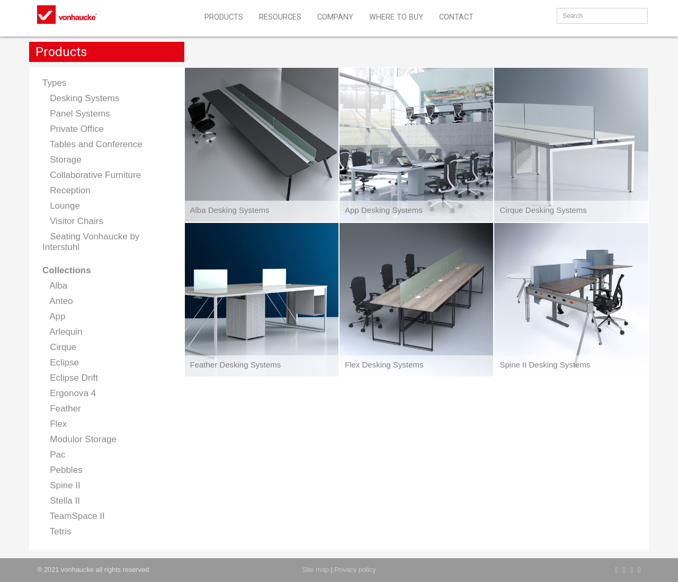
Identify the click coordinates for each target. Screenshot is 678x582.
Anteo (57, 301)
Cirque (59, 347)
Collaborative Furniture (91, 175)
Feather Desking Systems (235, 364)
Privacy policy (355, 570)
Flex (54, 424)
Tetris (56, 531)
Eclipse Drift (70, 378)
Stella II (61, 501)
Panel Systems (76, 114)
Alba (54, 286)
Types (54, 83)
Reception (66, 190)
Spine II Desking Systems (544, 364)
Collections (66, 270)
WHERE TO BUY (396, 17)
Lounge (61, 206)
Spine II (61, 485)
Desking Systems (81, 98)
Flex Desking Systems (384, 364)
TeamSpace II (73, 516)
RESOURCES (280, 17)
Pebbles (62, 470)
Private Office (73, 129)
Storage (62, 160)
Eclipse (60, 362)
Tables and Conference (92, 144)
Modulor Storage (79, 439)
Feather (61, 409)
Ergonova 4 (69, 393)
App (53, 316)
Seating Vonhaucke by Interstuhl (90, 241)
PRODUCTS (223, 17)
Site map (315, 570)
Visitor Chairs (72, 221)
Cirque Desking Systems (542, 209)
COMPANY (335, 17)
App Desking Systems (384, 209)
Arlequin (62, 332)
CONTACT (456, 17)
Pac (53, 455)
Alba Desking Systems (230, 209)
